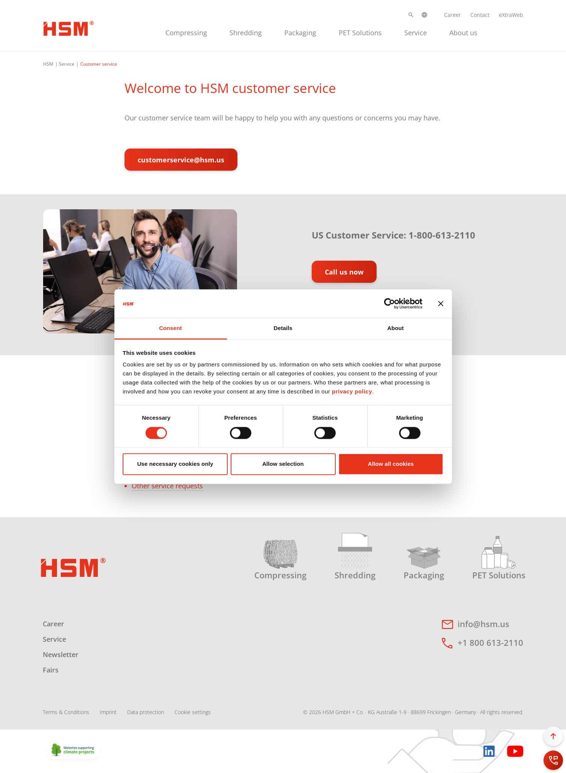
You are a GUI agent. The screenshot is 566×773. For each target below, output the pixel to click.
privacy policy (352, 392)
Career (452, 14)
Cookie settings (192, 712)
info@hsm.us (483, 623)
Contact (479, 14)
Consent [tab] (170, 328)
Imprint (108, 712)
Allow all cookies (391, 464)
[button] (411, 15)
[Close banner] (440, 303)
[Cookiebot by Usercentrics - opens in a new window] (389, 303)
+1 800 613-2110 (490, 642)
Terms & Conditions (66, 712)
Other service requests (167, 485)
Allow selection (283, 464)
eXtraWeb (511, 14)
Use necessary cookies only (175, 464)
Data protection (145, 712)
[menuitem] (186, 31)
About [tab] (395, 328)
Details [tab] (283, 328)
